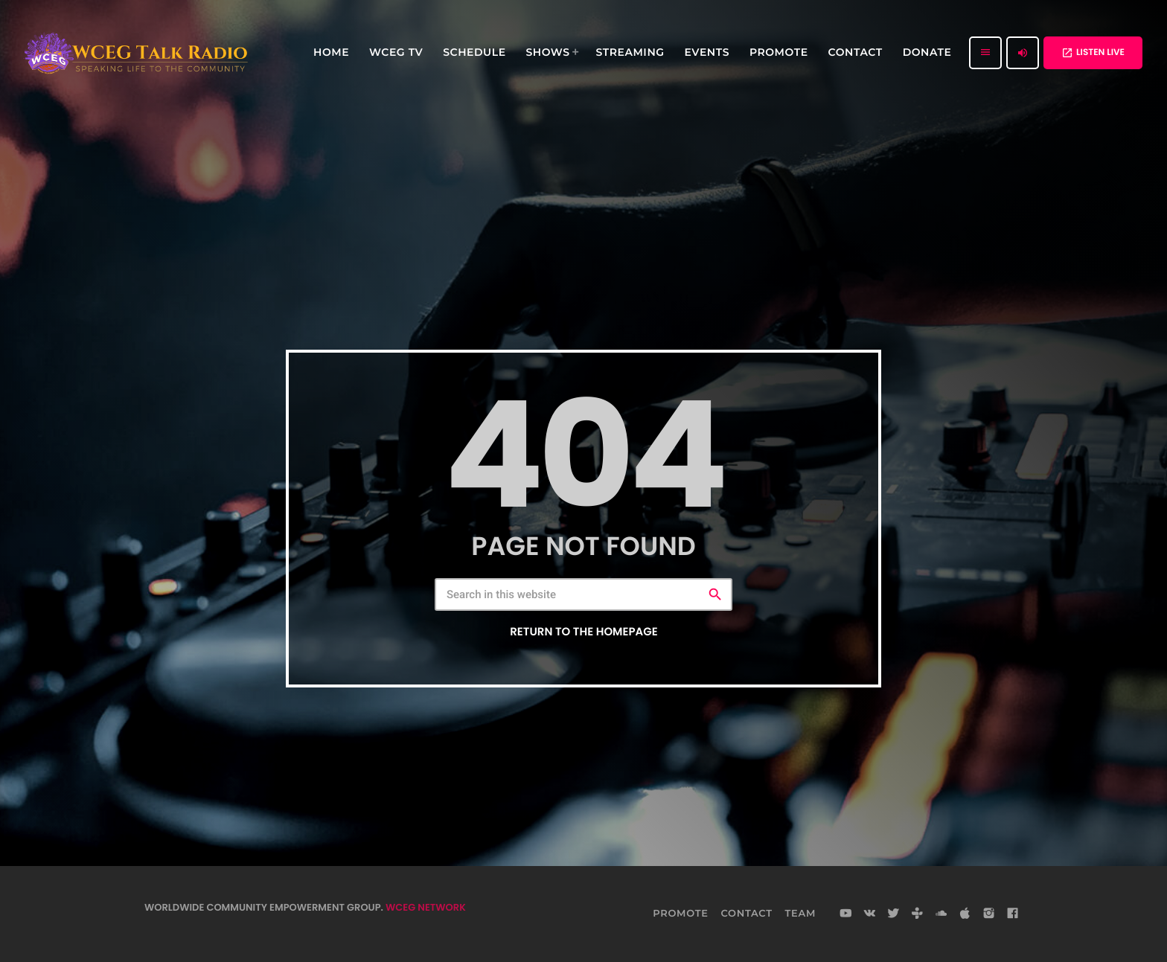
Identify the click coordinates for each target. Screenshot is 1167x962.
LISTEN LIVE (1093, 52)
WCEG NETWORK (426, 907)
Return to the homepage (583, 632)
